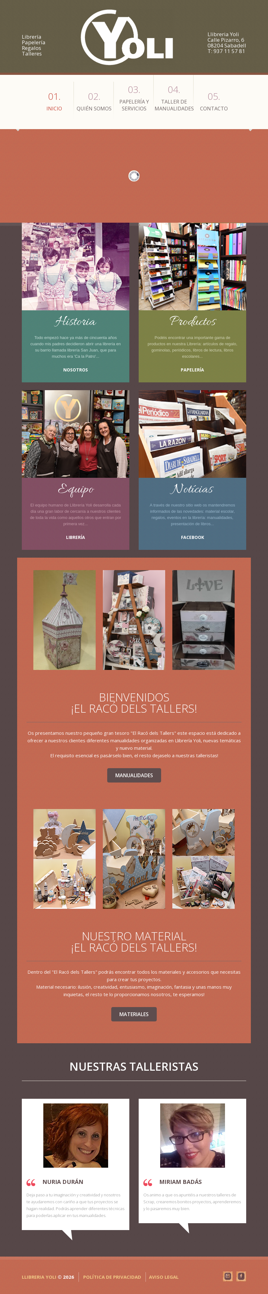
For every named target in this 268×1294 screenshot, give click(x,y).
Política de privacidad (112, 1277)
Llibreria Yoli (39, 1277)
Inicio (54, 101)
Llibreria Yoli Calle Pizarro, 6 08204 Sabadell (227, 40)
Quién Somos (94, 101)
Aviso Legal (164, 1277)
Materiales (134, 1014)
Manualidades (134, 775)
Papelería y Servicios (134, 97)
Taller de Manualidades (174, 97)
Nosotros (75, 370)
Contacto (213, 101)
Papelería (192, 370)
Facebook (192, 537)
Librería (75, 537)
